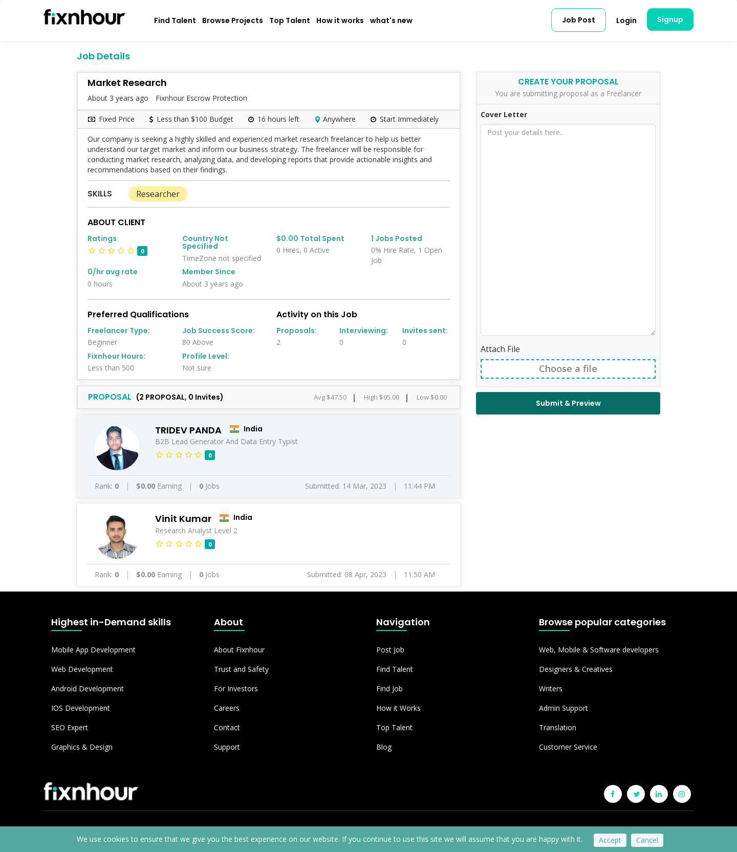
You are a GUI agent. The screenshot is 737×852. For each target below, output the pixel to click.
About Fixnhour (239, 649)
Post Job (390, 649)
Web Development (82, 669)
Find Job (389, 688)
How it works (340, 20)
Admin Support (563, 708)
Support (227, 747)
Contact (227, 727)
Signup (670, 19)
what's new (391, 20)
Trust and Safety (241, 669)
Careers (227, 708)
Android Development (87, 688)
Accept (610, 840)
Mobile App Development (93, 649)
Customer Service (568, 747)
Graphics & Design (82, 747)
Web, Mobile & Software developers (599, 649)
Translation (557, 727)
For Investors (236, 688)
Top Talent (289, 20)
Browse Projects (232, 20)
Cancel (647, 840)
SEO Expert (69, 727)
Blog (384, 747)
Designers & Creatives (576, 669)
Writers (550, 688)
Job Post (578, 20)
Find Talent (175, 20)
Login (626, 20)
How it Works (398, 708)
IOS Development (80, 708)
